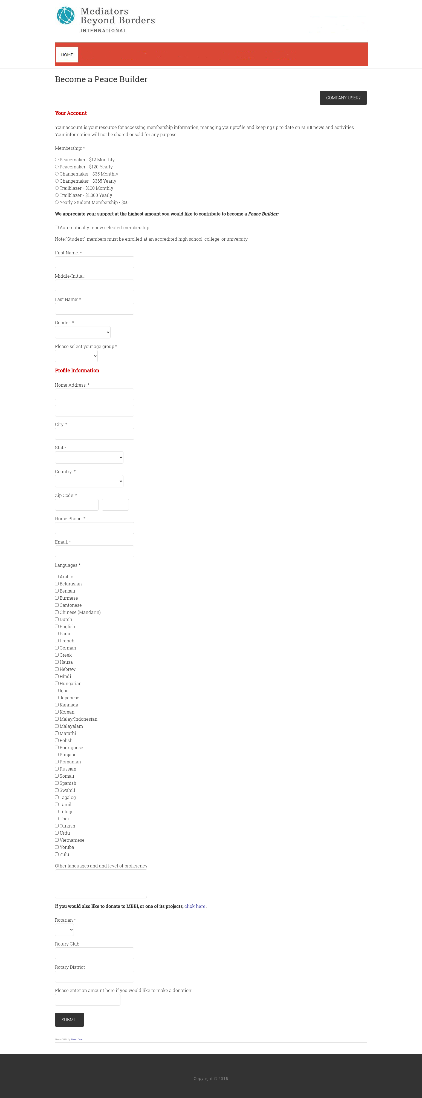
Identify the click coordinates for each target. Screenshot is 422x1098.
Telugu (67, 811)
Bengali (67, 591)
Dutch (66, 619)
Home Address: (71, 385)
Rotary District (70, 967)
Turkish (67, 826)
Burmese (69, 598)
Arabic (66, 576)
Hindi (65, 676)
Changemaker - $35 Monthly (89, 174)
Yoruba (67, 847)
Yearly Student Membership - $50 (94, 202)
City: (60, 424)
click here (195, 906)
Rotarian (64, 920)
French (67, 640)
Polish (66, 740)
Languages (67, 565)
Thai (64, 818)
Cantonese (71, 605)
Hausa (66, 662)
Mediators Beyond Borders (211, 34)
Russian (68, 769)
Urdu (65, 833)
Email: (62, 542)
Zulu (64, 854)
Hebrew (68, 669)
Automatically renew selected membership (104, 227)
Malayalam (71, 726)
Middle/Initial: (70, 276)
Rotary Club (67, 944)
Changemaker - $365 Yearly (88, 181)
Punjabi (67, 754)
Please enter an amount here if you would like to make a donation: (123, 990)
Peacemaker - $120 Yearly (86, 166)
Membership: (69, 148)
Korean (67, 712)
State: (61, 447)
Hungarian (71, 683)
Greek (66, 655)
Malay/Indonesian (78, 719)
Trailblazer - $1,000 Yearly (86, 195)
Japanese (69, 697)
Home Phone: (69, 518)
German (68, 648)
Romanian (70, 761)
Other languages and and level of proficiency (101, 866)
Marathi (68, 733)
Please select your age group (85, 346)
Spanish (68, 783)
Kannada (69, 705)
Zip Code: (65, 495)
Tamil (65, 804)
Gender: (63, 322)
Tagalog (68, 797)
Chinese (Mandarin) (80, 612)
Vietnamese (72, 840)
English (67, 626)
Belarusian (71, 584)
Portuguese (71, 747)
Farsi (65, 633)
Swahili (67, 790)
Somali (67, 776)
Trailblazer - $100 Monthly (86, 188)
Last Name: (67, 299)
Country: (64, 471)
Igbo (64, 690)
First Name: (67, 252)
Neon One (76, 1039)
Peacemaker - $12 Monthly (87, 159)
